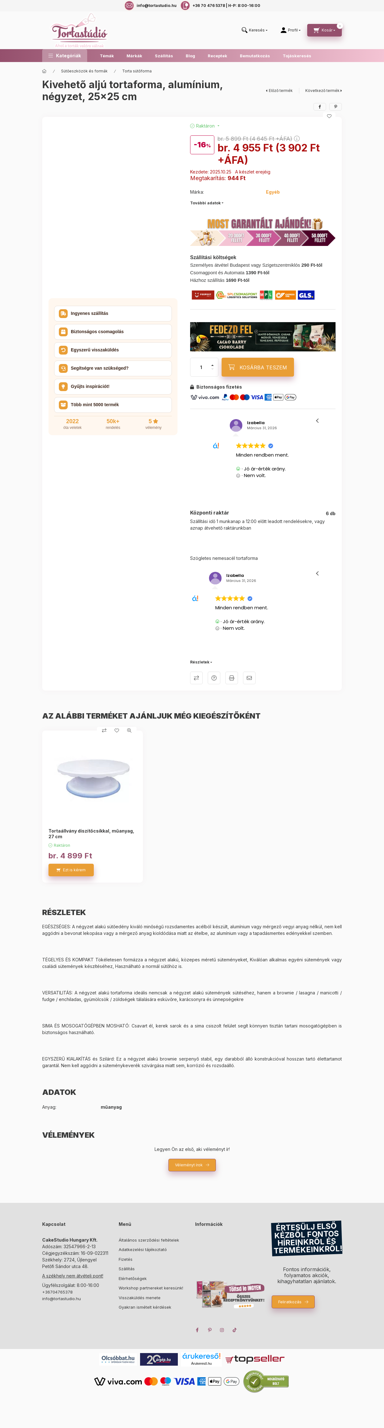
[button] (64, 55)
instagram (222, 1330)
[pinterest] (335, 107)
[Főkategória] (44, 71)
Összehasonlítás (196, 678)
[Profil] (290, 30)
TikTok (235, 1330)
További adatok (205, 203)
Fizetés (126, 1259)
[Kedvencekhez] (329, 116)
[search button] (254, 30)
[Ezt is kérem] (71, 870)
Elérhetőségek (133, 1278)
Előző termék (281, 90)
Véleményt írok (189, 1165)
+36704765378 (57, 1291)
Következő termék (322, 90)
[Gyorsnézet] (129, 730)
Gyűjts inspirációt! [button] (84, 386)
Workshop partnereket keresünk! (151, 1287)
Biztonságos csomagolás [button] (91, 331)
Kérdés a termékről (214, 678)
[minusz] (212, 369)
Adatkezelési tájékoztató (143, 1249)
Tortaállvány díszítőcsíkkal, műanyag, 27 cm (91, 833)
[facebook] (319, 107)
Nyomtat (231, 678)
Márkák (134, 55)
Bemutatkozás (255, 55)
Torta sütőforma (137, 71)
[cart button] (324, 30)
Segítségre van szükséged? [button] (94, 368)
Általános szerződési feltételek (149, 1240)
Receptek (217, 55)
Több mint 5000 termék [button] (89, 405)
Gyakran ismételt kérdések (145, 1307)
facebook (197, 1330)
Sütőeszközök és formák (84, 71)
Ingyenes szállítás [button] (83, 313)
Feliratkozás (290, 1301)
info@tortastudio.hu (61, 1298)
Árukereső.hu (201, 1363)
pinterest (209, 1330)
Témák (107, 55)
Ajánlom (249, 678)
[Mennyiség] (201, 367)
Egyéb (273, 192)
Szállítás (164, 55)
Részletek (199, 662)
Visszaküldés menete (140, 1297)
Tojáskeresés (297, 55)
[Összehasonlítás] (104, 730)
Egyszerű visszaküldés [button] (89, 350)
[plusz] (212, 365)
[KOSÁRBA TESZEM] (258, 367)
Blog (190, 55)
